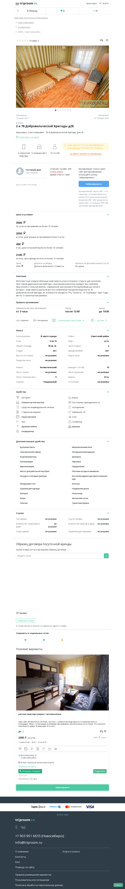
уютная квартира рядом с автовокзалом (39, 714)
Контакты (20, 856)
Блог (17, 862)
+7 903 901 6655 (28, 836)
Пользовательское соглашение (32, 879)
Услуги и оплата (71, 851)
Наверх (118, 885)
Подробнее (100, 771)
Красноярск (21, 132)
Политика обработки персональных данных (39, 885)
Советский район (26, 22)
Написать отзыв (26, 620)
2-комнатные (24, 27)
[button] (104, 3)
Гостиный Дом (33, 169)
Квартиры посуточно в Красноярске (31, 18)
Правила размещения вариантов (33, 874)
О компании (21, 851)
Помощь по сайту (24, 867)
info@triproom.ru (28, 842)
